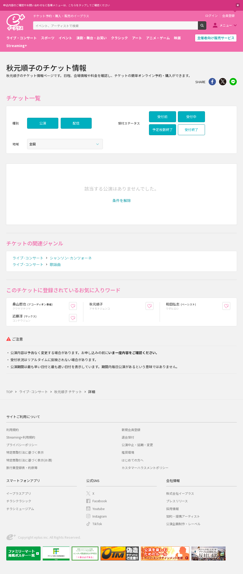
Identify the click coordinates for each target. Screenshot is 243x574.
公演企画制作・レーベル (183, 523)
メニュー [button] (226, 25)
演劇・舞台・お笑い (91, 37)
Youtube (98, 508)
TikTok (97, 523)
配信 (76, 123)
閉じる (238, 5)
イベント (65, 37)
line (233, 81)
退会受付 (128, 437)
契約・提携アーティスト (183, 516)
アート (137, 37)
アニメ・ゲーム (158, 37)
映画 (177, 37)
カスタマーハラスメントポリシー (145, 467)
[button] (121, 200)
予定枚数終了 (162, 129)
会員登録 (228, 15)
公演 (42, 123)
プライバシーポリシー (22, 444)
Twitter (222, 81)
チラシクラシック (18, 501)
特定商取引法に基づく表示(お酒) (29, 460)
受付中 (191, 116)
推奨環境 (128, 452)
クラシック (119, 37)
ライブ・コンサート (21, 37)
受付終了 (191, 129)
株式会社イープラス (180, 493)
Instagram (99, 516)
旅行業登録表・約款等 (22, 467)
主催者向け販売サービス (215, 37)
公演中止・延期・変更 (137, 444)
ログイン (211, 15)
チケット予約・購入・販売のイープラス (61, 16)
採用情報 (172, 508)
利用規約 (12, 429)
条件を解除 (122, 200)
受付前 (162, 116)
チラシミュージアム (20, 508)
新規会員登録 (131, 429)
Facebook (99, 501)
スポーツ (47, 37)
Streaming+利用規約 (20, 437)
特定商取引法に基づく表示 (25, 452)
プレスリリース (177, 501)
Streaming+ (16, 45)
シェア (212, 81)
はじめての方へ (133, 460)
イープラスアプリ (18, 493)
